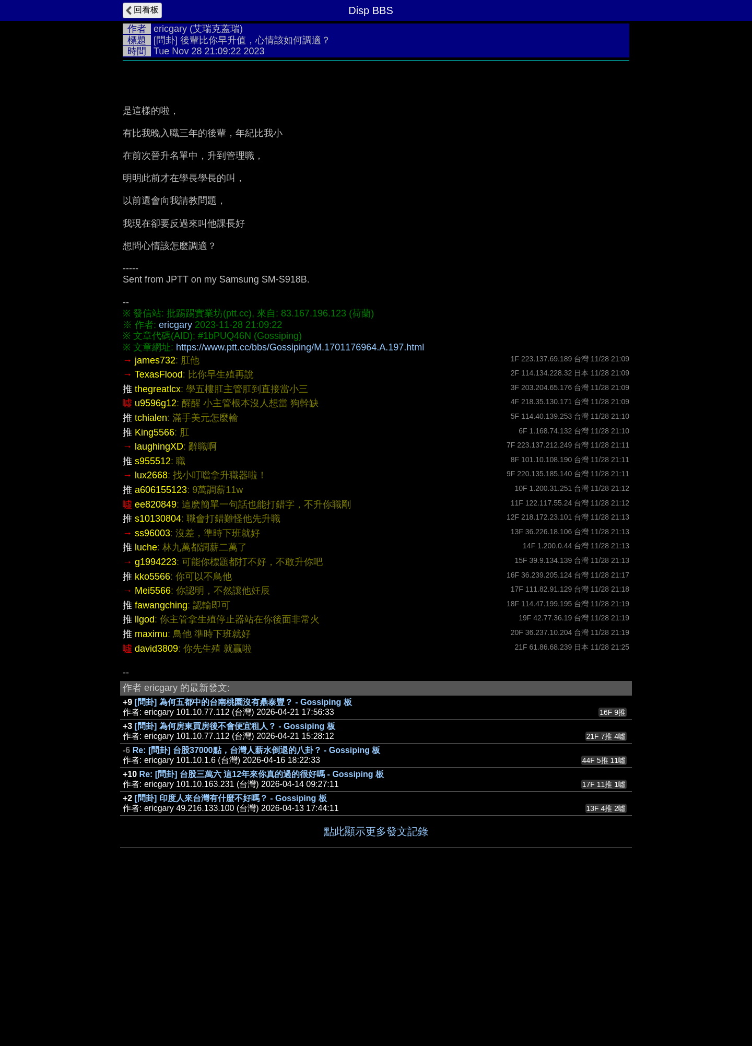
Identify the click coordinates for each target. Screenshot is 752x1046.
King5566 (154, 589)
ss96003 (152, 690)
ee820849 (156, 661)
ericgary (170, 28)
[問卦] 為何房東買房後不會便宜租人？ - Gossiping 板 (235, 882)
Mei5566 (153, 747)
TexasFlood (159, 531)
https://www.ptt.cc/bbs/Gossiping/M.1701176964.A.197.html (300, 504)
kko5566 (152, 733)
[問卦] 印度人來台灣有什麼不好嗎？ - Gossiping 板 (231, 954)
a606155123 (161, 646)
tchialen (151, 574)
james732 (155, 517)
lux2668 (151, 632)
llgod (145, 776)
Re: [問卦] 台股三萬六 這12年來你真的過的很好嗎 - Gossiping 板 (261, 930)
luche (146, 704)
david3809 (156, 805)
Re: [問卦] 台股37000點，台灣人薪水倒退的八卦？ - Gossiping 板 (257, 906)
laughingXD (159, 603)
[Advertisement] (376, 145)
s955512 (153, 618)
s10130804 (158, 675)
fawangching (161, 762)
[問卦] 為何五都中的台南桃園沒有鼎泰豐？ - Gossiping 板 (243, 858)
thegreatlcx (158, 545)
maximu (151, 790)
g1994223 (156, 718)
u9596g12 (156, 560)
